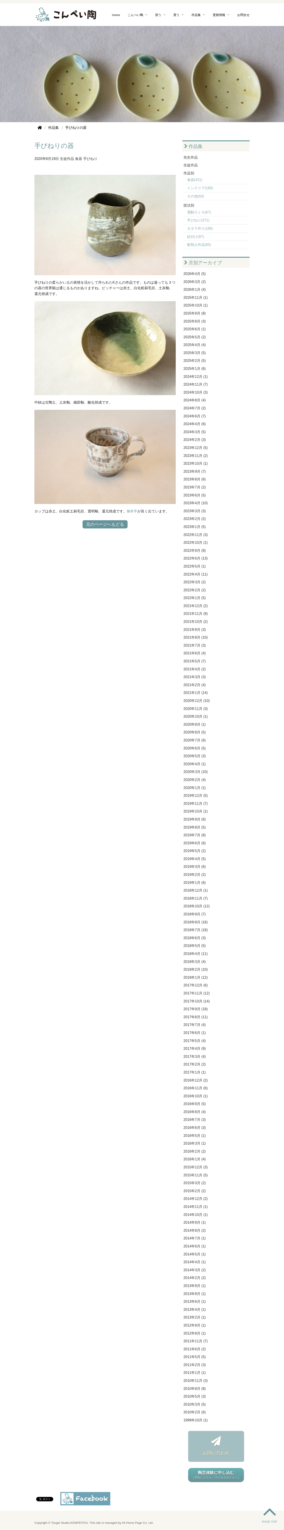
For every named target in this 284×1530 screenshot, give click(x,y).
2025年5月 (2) (194, 337)
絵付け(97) (195, 237)
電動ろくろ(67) (199, 212)
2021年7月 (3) (194, 645)
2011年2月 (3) (194, 1365)
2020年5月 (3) (194, 756)
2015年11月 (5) (195, 1175)
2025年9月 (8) (194, 313)
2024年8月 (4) (194, 400)
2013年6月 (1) (194, 1301)
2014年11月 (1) (195, 1207)
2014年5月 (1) (194, 1254)
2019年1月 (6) (194, 883)
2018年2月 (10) (195, 969)
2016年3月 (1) (194, 1143)
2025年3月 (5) (194, 353)
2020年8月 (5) (194, 732)
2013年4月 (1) (194, 1309)
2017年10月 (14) (196, 1001)
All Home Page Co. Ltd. (138, 1522)
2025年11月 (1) (195, 297)
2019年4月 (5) (194, 859)
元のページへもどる (105, 524)
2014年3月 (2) (194, 1270)
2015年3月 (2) (194, 1183)
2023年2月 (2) (194, 519)
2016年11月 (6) (195, 1088)
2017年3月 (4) (194, 1056)
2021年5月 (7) (194, 661)
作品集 (196, 15)
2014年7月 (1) (194, 1238)
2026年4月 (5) (194, 274)
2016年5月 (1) (194, 1136)
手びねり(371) (198, 220)
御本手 (132, 511)
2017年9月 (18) (195, 1009)
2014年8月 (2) (194, 1230)
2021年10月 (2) (195, 622)
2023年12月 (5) (195, 448)
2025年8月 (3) (194, 321)
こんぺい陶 (135, 15)
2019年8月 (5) (194, 827)
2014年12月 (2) (195, 1199)
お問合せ (243, 15)
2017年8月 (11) (195, 1017)
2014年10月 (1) (195, 1215)
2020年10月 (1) (195, 716)
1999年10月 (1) (195, 1420)
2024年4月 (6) (194, 424)
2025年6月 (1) (194, 329)
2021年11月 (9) (195, 614)
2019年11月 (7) (195, 803)
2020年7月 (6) (194, 740)
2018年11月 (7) (195, 898)
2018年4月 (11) (195, 954)
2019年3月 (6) (194, 867)
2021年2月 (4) (194, 685)
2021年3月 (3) (194, 677)
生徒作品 (67, 159)
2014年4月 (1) (194, 1262)
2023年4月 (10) (195, 503)
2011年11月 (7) (195, 1341)
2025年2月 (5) (194, 361)
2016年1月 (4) (194, 1159)
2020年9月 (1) (194, 724)
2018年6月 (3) (194, 938)
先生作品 (190, 157)
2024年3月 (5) (194, 432)
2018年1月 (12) (195, 977)
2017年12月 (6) (195, 985)
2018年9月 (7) (194, 914)
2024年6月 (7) (194, 416)
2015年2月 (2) (194, 1191)
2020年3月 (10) (195, 772)
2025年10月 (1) (195, 305)
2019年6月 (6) (194, 843)
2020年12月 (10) (196, 701)
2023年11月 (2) (195, 456)
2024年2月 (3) (194, 440)
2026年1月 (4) (194, 289)
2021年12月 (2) (195, 606)
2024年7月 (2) (194, 408)
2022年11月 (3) (195, 535)
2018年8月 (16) (195, 922)
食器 (78, 159)
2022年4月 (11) (195, 574)
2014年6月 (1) (194, 1246)
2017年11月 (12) (196, 993)
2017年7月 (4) (194, 1025)
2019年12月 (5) (195, 795)
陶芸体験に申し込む (216, 1475)
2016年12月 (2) (195, 1080)
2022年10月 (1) (195, 542)
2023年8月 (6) (194, 479)
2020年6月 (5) (194, 748)
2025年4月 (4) (194, 345)
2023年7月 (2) (194, 487)
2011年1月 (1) (194, 1373)
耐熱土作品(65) (199, 245)
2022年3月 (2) (194, 582)
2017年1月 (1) (194, 1072)
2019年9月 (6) (194, 819)
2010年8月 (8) (194, 1389)
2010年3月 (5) (194, 1404)
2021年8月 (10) (195, 637)
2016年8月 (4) (194, 1112)
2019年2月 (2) (194, 875)
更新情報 (219, 15)
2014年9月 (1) (194, 1222)
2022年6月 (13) (195, 558)
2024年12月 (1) (195, 377)
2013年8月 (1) (194, 1294)
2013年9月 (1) (194, 1286)
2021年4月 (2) (194, 669)
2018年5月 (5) (194, 946)
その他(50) (195, 196)
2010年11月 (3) (195, 1381)
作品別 (188, 173)
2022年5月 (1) (194, 566)
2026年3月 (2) (194, 282)
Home (116, 15)
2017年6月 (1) (194, 1033)
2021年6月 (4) (194, 653)
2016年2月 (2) (194, 1151)
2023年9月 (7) (194, 471)
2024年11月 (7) (195, 384)
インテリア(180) (200, 188)
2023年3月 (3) (194, 511)
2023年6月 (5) (194, 495)
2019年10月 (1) (195, 811)
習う (158, 15)
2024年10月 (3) (195, 392)
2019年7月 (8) (194, 835)
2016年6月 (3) (194, 1128)
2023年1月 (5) (194, 527)
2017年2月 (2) (194, 1064)
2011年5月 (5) (194, 1357)
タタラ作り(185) (200, 228)
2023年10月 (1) (195, 463)
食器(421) (194, 180)
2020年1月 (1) (194, 788)
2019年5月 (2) (194, 851)
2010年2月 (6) (194, 1412)
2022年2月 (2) (194, 590)
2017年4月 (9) (194, 1048)
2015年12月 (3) (195, 1167)
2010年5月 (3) (194, 1396)
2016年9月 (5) (194, 1104)
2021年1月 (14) (195, 693)
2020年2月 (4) (194, 780)
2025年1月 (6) (194, 369)
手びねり (90, 159)
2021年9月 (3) (194, 630)
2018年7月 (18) (195, 930)
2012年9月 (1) (194, 1325)
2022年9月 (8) (194, 550)
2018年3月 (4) (194, 962)
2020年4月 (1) (194, 764)
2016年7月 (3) (194, 1120)
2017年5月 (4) (194, 1041)
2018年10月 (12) (196, 906)
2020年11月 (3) (195, 709)
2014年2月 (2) (194, 1278)
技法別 (188, 205)
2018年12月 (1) (195, 890)
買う (176, 15)
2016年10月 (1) (195, 1096)
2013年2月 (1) (194, 1317)
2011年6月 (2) (194, 1349)
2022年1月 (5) (194, 598)
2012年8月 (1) (194, 1333)
